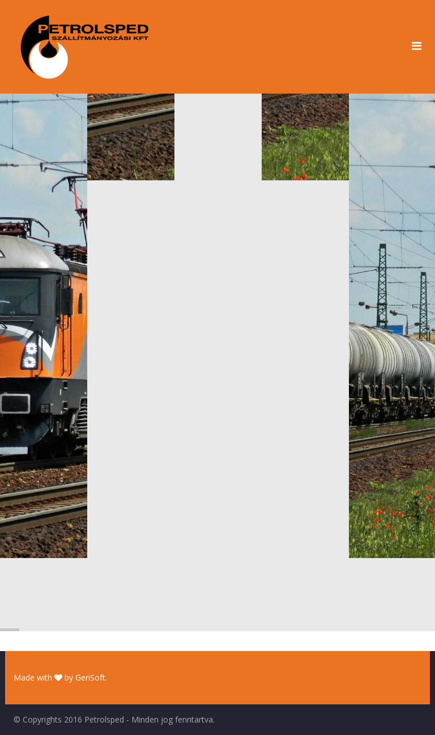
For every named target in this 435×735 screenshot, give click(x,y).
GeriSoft (90, 677)
